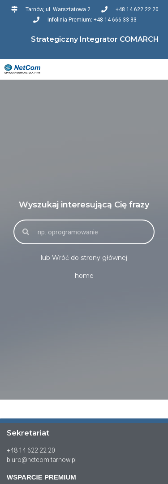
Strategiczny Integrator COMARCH (95, 39)
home (84, 276)
